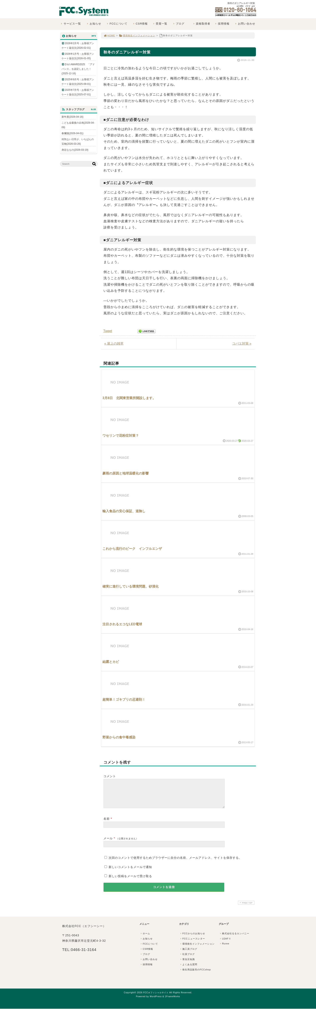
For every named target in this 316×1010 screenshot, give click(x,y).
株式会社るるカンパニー (234, 938)
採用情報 (221, 23)
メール (108, 843)
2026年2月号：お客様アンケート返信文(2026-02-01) (78, 45)
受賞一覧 (159, 23)
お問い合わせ (244, 23)
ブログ (178, 23)
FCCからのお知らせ (192, 938)
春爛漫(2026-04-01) (72, 133)
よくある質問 (188, 969)
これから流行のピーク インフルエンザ (132, 548)
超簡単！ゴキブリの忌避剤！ (123, 699)
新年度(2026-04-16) (72, 116)
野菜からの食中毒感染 (118, 737)
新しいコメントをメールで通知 (130, 872)
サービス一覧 (70, 23)
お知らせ (93, 23)
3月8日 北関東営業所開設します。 (129, 398)
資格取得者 (201, 23)
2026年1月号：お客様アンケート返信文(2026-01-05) (78, 56)
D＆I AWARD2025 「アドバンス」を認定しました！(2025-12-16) (78, 69)
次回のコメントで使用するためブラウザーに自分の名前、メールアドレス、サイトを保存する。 (175, 862)
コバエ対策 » (241, 343)
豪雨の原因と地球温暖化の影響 (125, 473)
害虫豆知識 (187, 964)
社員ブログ (187, 959)
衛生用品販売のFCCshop (195, 974)
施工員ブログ (188, 954)
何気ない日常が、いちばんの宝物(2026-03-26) (78, 141)
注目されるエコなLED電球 (122, 624)
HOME (109, 35)
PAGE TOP (246, 907)
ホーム (145, 938)
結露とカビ (110, 661)
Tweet (107, 331)
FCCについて (116, 23)
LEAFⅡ (225, 943)
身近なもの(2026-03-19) (75, 149)
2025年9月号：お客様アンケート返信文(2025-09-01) (78, 81)
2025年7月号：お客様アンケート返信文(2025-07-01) (78, 92)
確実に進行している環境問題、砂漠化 (130, 586)
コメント (109, 776)
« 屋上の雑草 (114, 343)
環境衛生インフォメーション (137, 35)
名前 (106, 823)
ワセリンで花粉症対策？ (120, 435)
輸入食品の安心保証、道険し (123, 511)
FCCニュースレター (192, 943)
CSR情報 (140, 23)
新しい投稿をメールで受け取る (130, 881)
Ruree (224, 948)
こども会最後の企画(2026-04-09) (78, 125)
